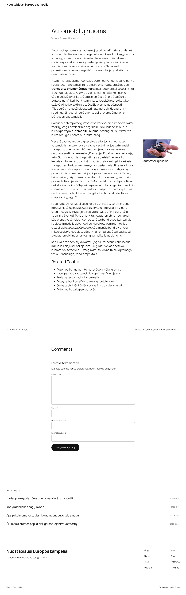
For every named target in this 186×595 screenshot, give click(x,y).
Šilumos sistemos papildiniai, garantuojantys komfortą (41, 524)
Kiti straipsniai (73, 38)
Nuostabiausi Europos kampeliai (27, 4)
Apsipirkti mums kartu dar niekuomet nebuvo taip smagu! (43, 515)
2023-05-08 (175, 498)
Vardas (54, 408)
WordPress (175, 587)
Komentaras (56, 374)
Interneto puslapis (58, 433)
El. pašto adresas (58, 420)
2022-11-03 (175, 507)
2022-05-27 (175, 515)
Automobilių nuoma (63, 50)
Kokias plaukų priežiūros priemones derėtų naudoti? (39, 498)
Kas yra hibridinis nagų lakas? (25, 507)
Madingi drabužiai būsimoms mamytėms (155, 329)
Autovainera (60, 100)
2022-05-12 (175, 524)
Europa (63, 38)
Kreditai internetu (19, 329)
